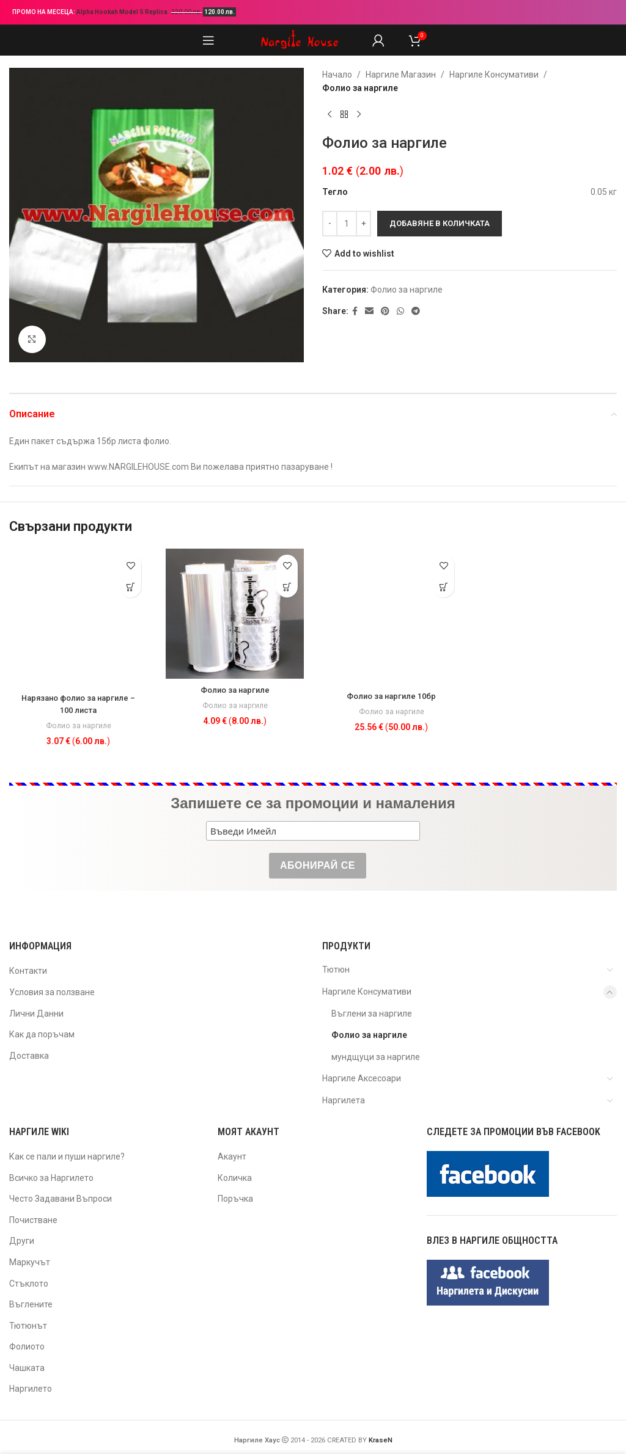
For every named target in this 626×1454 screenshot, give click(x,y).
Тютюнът (28, 1326)
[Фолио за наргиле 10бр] (391, 616)
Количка (235, 1178)
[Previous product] (329, 115)
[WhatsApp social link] (400, 311)
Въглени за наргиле (371, 1013)
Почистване (33, 1220)
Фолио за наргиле (360, 88)
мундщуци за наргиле (375, 1057)
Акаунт (232, 1156)
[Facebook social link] (354, 311)
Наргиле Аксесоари (361, 1078)
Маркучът (29, 1262)
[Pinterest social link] (385, 311)
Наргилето (30, 1389)
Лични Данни (36, 1013)
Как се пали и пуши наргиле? (67, 1156)
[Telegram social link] (416, 311)
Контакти (28, 971)
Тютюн (336, 969)
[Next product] (359, 115)
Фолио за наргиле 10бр (391, 696)
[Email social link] (369, 311)
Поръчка (235, 1199)
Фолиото (27, 1346)
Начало (337, 74)
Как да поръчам (42, 1034)
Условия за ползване (52, 992)
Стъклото (28, 1283)
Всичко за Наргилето (51, 1178)
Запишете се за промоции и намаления (313, 803)
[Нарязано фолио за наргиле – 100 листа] (78, 618)
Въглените (31, 1304)
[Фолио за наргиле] (235, 613)
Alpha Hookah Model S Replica (122, 12)
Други (21, 1241)
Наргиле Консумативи (494, 74)
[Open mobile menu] (208, 40)
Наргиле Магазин (401, 74)
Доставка (29, 1056)
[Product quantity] (346, 223)
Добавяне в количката (439, 223)
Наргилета (343, 1100)
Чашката (27, 1368)
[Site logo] (299, 40)
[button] (130, 586)
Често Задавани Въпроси (60, 1199)
